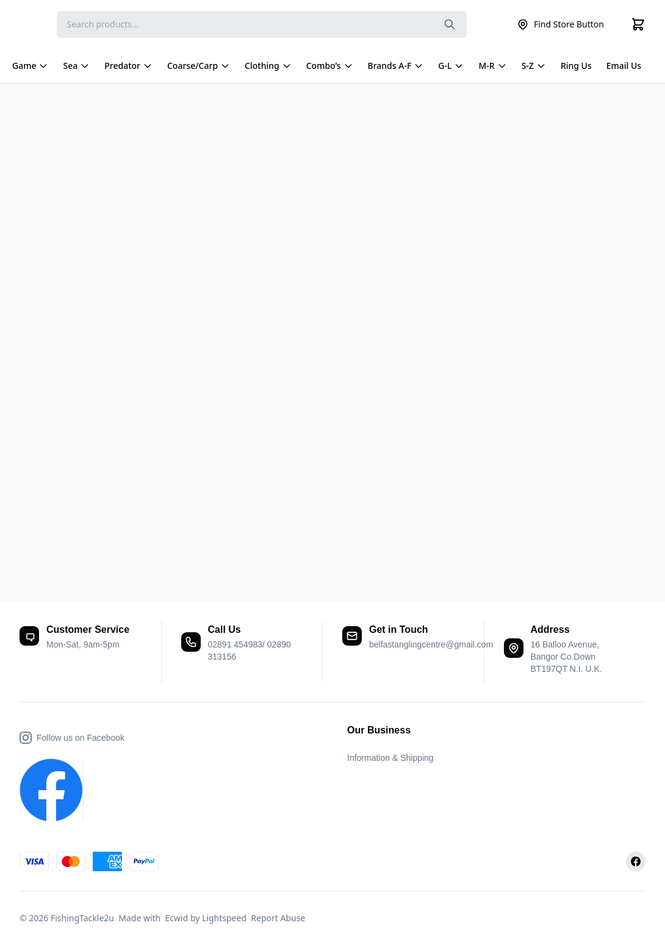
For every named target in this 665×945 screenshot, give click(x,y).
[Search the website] (449, 24)
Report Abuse (278, 918)
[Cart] (638, 24)
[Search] (262, 24)
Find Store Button (560, 24)
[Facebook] (635, 861)
